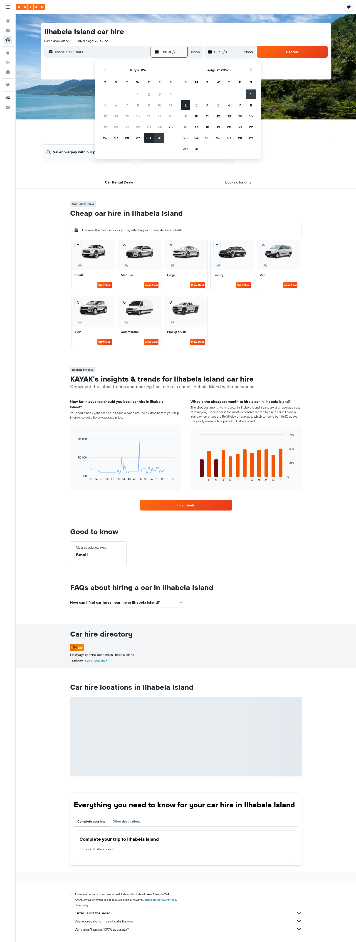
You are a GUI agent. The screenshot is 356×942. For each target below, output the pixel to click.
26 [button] (105, 138)
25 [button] (170, 127)
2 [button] (149, 94)
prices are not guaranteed (160, 899)
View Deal (104, 285)
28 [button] (127, 138)
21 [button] (127, 127)
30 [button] (148, 138)
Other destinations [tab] (126, 821)
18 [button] (170, 116)
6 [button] (116, 105)
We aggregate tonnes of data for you (188, 921)
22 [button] (138, 127)
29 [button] (138, 138)
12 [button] (105, 116)
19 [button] (105, 127)
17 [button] (159, 116)
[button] (8, 7)
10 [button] (160, 105)
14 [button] (127, 116)
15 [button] (138, 116)
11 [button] (170, 105)
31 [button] (159, 138)
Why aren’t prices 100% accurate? (188, 929)
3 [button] (160, 94)
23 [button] (149, 127)
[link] (186, 505)
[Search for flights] (8, 20)
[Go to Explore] (8, 52)
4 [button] (171, 94)
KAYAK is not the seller (188, 913)
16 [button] (149, 116)
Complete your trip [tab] (91, 821)
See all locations (95, 660)
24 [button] (160, 127)
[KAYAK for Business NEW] (8, 72)
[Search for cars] (8, 40)
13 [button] (116, 116)
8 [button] (138, 105)
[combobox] (57, 41)
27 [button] (116, 138)
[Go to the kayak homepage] (30, 7)
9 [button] (149, 105)
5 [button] (105, 105)
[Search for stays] (8, 30)
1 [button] (137, 94)
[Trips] (8, 84)
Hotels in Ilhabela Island (96, 849)
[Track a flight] (8, 62)
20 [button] (116, 127)
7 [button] (127, 105)
